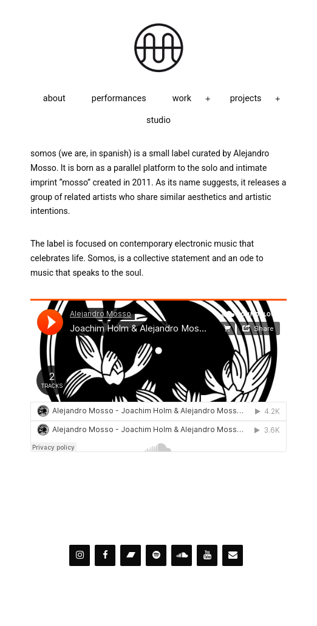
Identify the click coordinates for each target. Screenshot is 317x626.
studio (158, 120)
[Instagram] (79, 555)
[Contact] (232, 555)
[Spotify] (156, 555)
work (181, 98)
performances (119, 98)
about (54, 98)
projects (246, 98)
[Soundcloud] (181, 555)
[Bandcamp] (130, 555)
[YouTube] (207, 555)
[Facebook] (105, 555)
